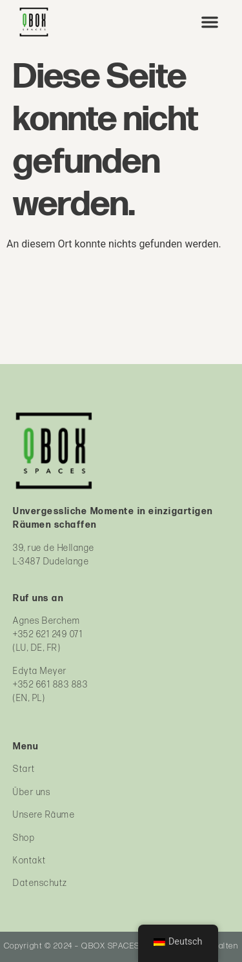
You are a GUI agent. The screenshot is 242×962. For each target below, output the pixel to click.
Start (24, 769)
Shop (24, 837)
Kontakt (29, 860)
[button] (209, 21)
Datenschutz (40, 883)
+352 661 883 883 (50, 684)
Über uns (31, 792)
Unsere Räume (44, 814)
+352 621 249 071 (48, 634)
